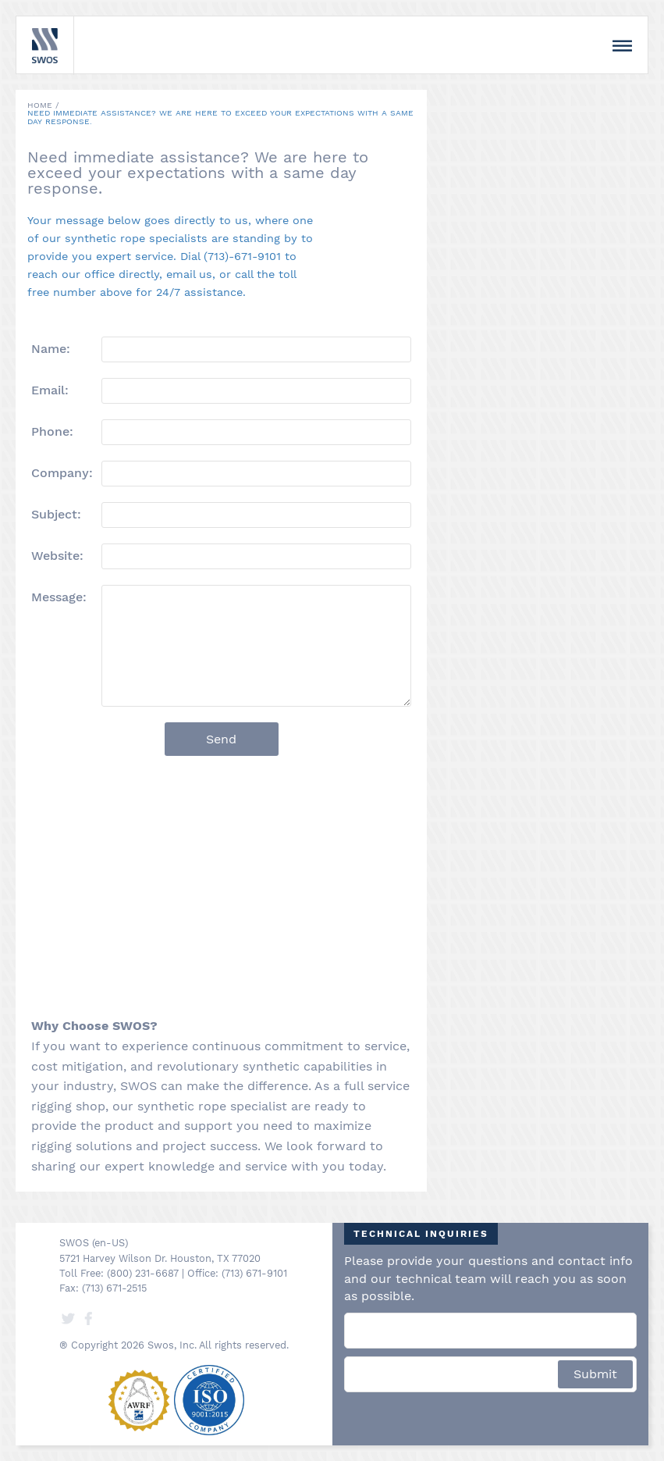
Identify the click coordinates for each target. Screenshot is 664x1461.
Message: (59, 597)
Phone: (52, 431)
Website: (57, 555)
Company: (62, 472)
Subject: (56, 514)
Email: (50, 390)
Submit (595, 1374)
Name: (50, 348)
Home (39, 105)
